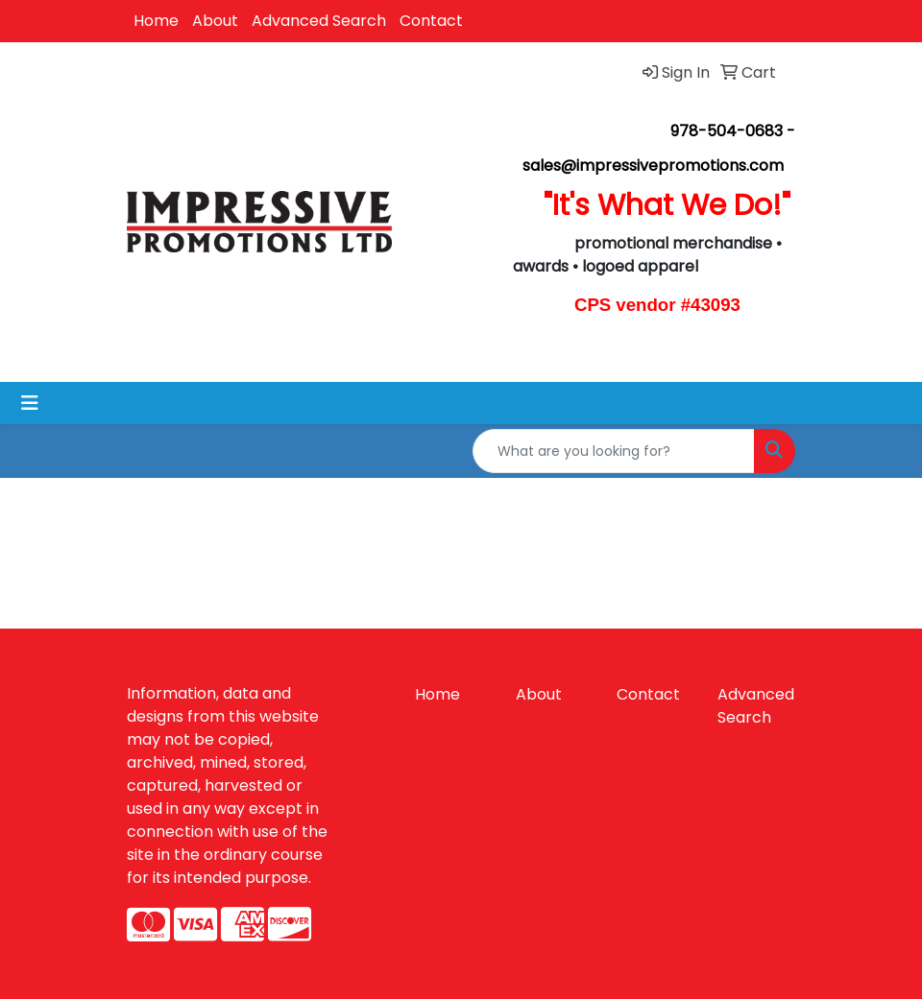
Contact (431, 21)
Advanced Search (319, 21)
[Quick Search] (614, 451)
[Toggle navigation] (30, 403)
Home (156, 21)
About (215, 21)
